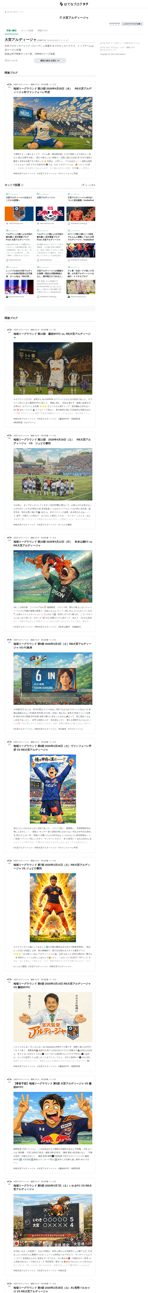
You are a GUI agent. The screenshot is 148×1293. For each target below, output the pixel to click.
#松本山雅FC (64, 627)
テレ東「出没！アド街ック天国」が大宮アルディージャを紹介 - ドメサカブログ (81, 274)
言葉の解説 (11, 30)
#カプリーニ (30, 422)
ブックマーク (12, 194)
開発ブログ (130, 47)
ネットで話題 (27, 30)
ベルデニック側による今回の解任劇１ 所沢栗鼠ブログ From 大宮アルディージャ (50, 237)
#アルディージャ (75, 729)
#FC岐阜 (62, 729)
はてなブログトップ (108, 50)
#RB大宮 (62, 1270)
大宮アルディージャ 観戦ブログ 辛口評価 (30, 84)
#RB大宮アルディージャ (24, 173)
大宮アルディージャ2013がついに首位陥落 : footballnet (81, 199)
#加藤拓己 (76, 627)
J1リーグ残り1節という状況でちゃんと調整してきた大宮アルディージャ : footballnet (81, 237)
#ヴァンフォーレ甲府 (68, 173)
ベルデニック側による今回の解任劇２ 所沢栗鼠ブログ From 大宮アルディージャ (19, 237)
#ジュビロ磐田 (65, 525)
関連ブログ (43, 30)
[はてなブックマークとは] (22, 185)
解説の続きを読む (50, 60)
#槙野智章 (75, 1066)
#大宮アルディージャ (47, 173)
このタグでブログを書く (132, 24)
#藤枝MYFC (63, 419)
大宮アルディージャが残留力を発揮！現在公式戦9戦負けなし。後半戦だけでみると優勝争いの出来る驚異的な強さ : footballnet (50, 274)
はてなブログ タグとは (109, 47)
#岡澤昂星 (18, 422)
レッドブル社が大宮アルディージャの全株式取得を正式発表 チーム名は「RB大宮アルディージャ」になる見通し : (19, 274)
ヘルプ (122, 47)
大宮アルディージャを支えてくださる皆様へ (19, 199)
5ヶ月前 (53, 980)
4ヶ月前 (53, 538)
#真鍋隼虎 (75, 419)
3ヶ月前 (53, 84)
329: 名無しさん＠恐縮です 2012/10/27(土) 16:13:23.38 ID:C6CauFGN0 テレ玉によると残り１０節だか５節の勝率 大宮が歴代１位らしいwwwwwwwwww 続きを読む (50, 287)
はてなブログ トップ (14, 12)
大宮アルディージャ (46, 197)
